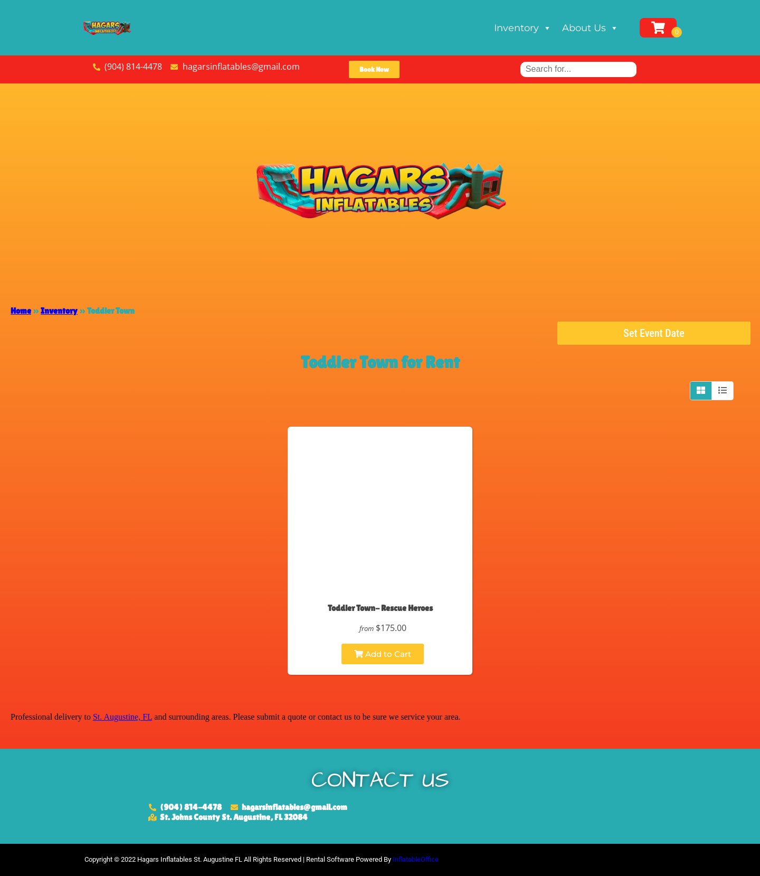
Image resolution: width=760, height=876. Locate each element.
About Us (590, 28)
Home (21, 311)
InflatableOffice (416, 859)
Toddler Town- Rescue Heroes (380, 608)
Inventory (523, 28)
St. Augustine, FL (122, 716)
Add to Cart (382, 654)
